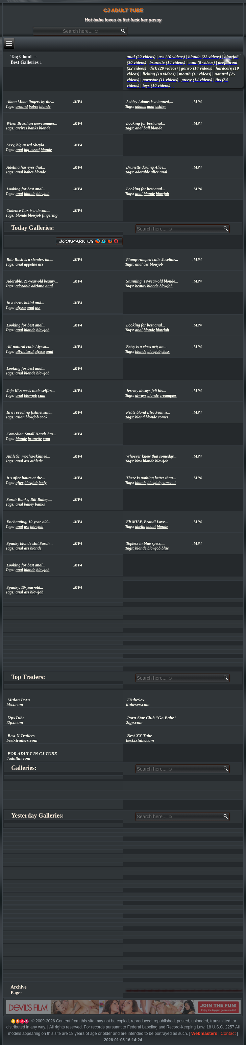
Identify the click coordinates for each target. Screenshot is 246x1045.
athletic (36, 461)
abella (140, 526)
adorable (142, 172)
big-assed (32, 149)
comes (163, 417)
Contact (228, 1033)
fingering (49, 215)
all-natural (24, 351)
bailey (29, 504)
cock (44, 417)
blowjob (43, 193)
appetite (30, 264)
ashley (160, 106)
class (166, 351)
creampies (168, 395)
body (42, 482)
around (22, 106)
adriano (38, 286)
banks (33, 128)
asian (20, 417)
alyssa (21, 307)
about (151, 526)
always (140, 395)
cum (41, 395)
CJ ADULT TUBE (123, 10)
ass (40, 264)
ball (147, 128)
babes (33, 106)
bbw (138, 461)
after (19, 482)
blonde (44, 106)
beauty (140, 286)
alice (154, 172)
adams (140, 106)
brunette (35, 438)
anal (150, 106)
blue (165, 548)
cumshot (169, 482)
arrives (21, 128)
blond (140, 417)
